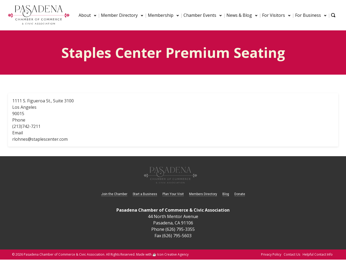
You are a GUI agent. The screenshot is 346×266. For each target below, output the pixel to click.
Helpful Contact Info (318, 254)
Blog (225, 194)
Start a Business (145, 194)
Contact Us (292, 254)
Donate (239, 194)
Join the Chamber (114, 194)
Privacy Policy (271, 254)
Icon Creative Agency (173, 254)
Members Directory (203, 194)
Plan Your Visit (173, 194)
